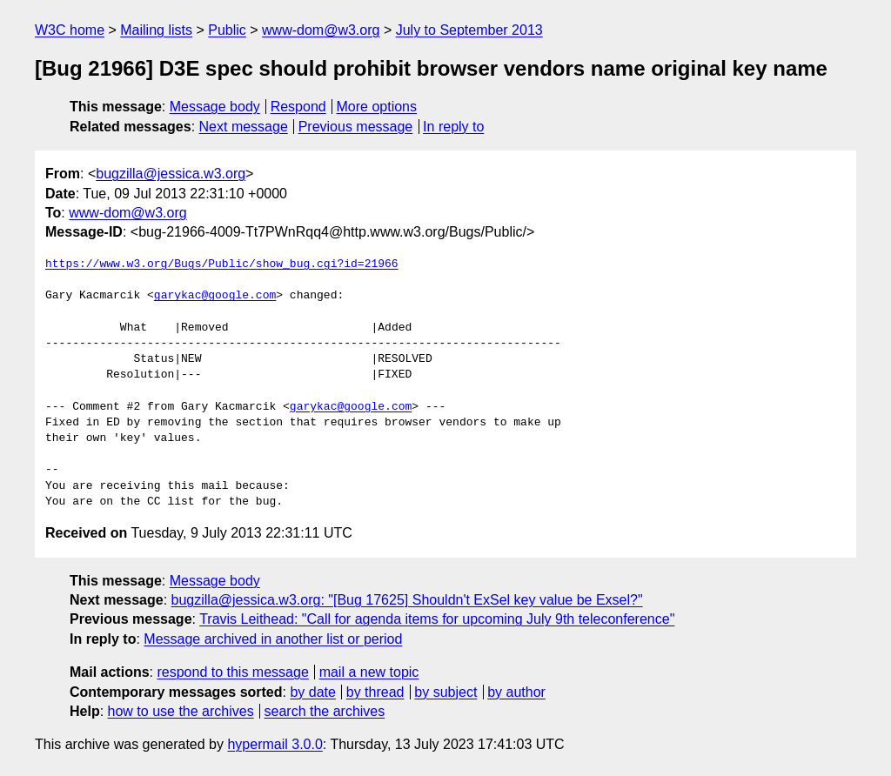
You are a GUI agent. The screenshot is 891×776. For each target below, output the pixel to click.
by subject (445, 692)
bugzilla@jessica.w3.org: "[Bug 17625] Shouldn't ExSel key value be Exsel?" (407, 599)
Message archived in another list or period (273, 639)
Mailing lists (156, 30)
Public (227, 30)
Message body (215, 106)
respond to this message (232, 672)
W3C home (69, 30)
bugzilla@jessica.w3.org (170, 173)
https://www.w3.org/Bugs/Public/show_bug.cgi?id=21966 (222, 264)
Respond (298, 106)
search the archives (325, 711)
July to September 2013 (469, 30)
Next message (243, 126)
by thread (375, 692)
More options (377, 106)
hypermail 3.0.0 (274, 744)
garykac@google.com (215, 296)
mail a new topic (369, 672)
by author (516, 692)
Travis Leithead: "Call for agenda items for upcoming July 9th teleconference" (436, 619)
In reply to (453, 126)
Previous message (355, 126)
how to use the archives (181, 711)
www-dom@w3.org (320, 30)
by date (312, 692)
